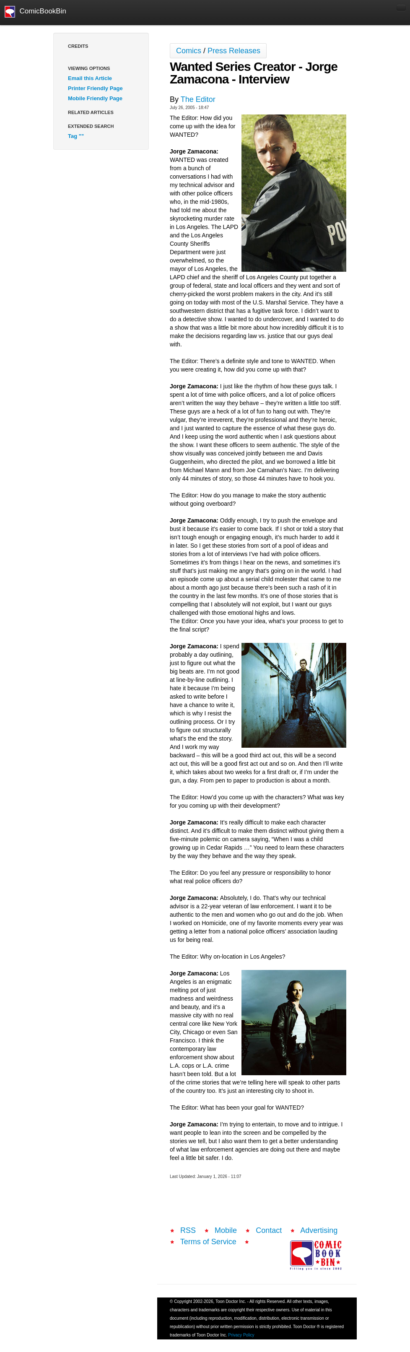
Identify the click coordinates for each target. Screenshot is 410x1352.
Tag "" (76, 136)
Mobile (226, 1230)
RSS (188, 1230)
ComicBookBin (35, 12)
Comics (188, 51)
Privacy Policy (241, 1335)
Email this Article (90, 78)
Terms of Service (208, 1242)
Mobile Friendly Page (95, 98)
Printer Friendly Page (95, 88)
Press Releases (234, 51)
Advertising (318, 1230)
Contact (269, 1230)
